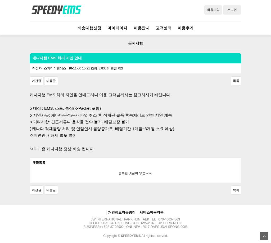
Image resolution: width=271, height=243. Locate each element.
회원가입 (213, 10)
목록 (236, 81)
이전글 (36, 81)
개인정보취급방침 (122, 212)
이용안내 (142, 28)
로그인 (232, 10)
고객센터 (163, 28)
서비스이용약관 (151, 212)
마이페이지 (117, 28)
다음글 (51, 81)
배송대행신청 (89, 28)
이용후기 (185, 28)
